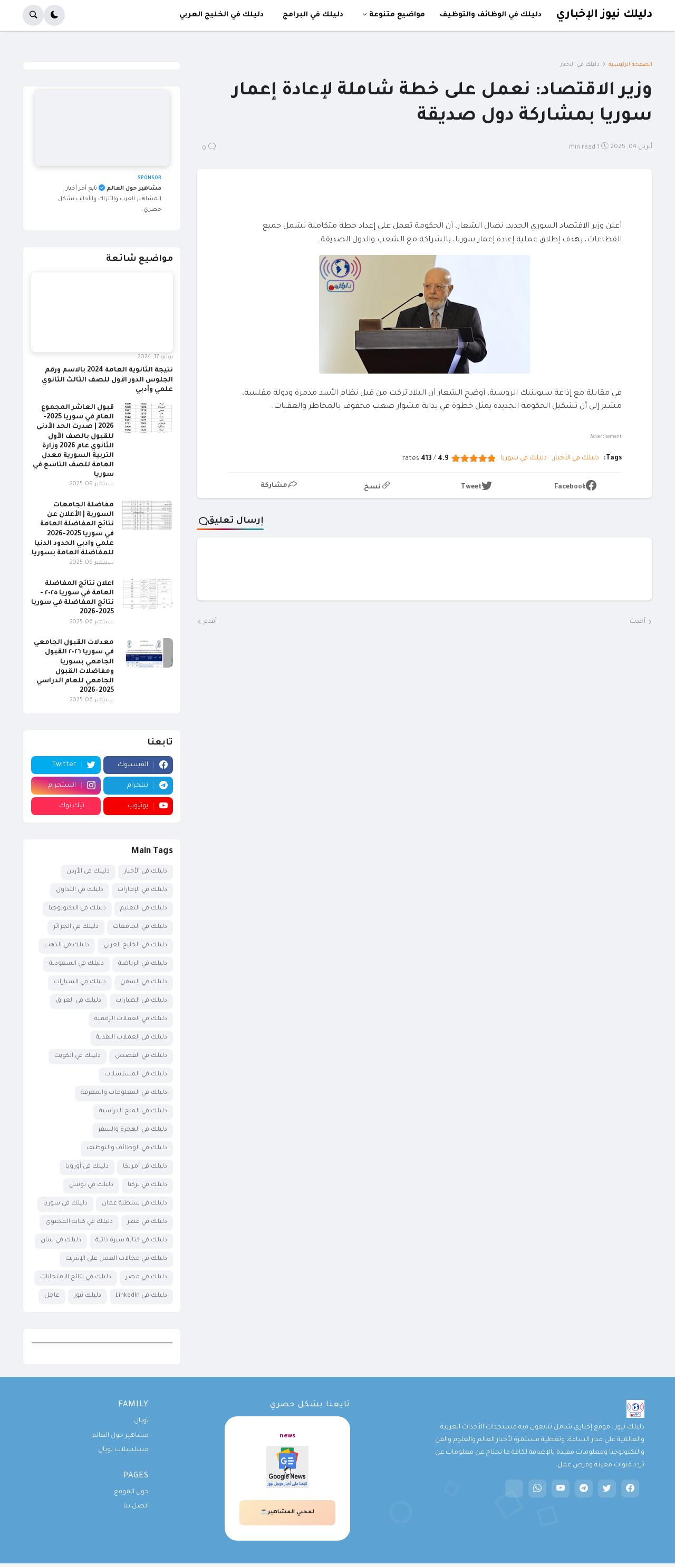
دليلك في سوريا (523, 458)
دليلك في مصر (146, 1277)
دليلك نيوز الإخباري (604, 15)
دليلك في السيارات (80, 982)
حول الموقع (131, 1492)
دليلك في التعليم (143, 908)
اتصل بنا (136, 1506)
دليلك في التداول (79, 890)
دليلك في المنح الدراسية (133, 1111)
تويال (141, 1421)
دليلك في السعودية (76, 964)
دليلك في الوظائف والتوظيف (126, 1148)
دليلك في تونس (91, 1185)
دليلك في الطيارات (141, 1000)
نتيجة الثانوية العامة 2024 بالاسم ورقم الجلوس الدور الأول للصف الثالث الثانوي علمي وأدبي (107, 380)
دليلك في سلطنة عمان (134, 1203)
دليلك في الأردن (88, 871)
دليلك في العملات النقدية (131, 1037)
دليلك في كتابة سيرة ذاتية (131, 1240)
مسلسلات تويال (123, 1450)
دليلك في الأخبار (580, 65)
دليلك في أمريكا (145, 1166)
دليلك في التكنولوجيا (77, 908)
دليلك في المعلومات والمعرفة (124, 1093)
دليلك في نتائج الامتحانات (75, 1277)
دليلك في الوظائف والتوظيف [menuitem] (491, 15)
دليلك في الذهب (66, 945)
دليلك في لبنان (61, 1240)
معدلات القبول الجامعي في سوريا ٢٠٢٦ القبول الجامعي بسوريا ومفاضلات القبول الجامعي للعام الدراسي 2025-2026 (74, 666)
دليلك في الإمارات (142, 890)
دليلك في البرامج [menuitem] (313, 15)
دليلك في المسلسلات (135, 1074)
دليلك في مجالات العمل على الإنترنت (116, 1259)
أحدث (637, 621)
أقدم (210, 621)
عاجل (52, 1295)
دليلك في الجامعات (140, 927)
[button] (54, 15)
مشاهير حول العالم (120, 1435)
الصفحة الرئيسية (630, 65)
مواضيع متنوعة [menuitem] (397, 15)
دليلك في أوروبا (87, 1166)
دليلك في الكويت (77, 1056)
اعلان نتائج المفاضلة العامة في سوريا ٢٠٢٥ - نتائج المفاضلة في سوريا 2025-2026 (72, 598)
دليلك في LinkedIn (141, 1295)
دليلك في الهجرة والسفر (132, 1130)
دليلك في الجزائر (76, 927)
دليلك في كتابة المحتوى (79, 1222)
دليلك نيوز (87, 1295)
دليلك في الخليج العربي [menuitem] (221, 15)
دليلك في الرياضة (142, 964)
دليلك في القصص (141, 1056)
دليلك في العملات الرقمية (130, 1019)
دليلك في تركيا (147, 1185)
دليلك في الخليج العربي (135, 945)
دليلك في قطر (147, 1222)
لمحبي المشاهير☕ (287, 1512)
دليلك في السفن (143, 982)
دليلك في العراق (78, 1000)
